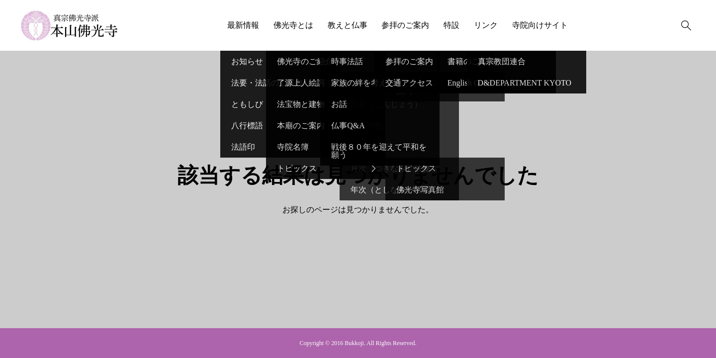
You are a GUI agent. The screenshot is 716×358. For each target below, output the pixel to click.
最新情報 (243, 25)
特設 (451, 25)
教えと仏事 (347, 25)
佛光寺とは (293, 25)
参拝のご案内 (405, 25)
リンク (486, 25)
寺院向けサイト (540, 25)
